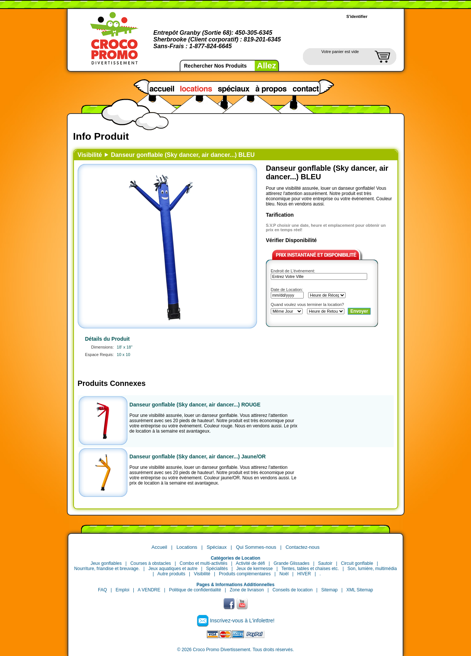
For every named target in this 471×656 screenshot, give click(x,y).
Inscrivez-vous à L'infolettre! (242, 620)
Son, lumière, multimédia (372, 568)
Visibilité (90, 155)
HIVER (304, 573)
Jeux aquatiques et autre (172, 568)
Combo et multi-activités (203, 563)
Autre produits (171, 573)
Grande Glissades (291, 563)
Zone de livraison (247, 589)
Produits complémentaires (245, 573)
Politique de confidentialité (195, 589)
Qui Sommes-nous (256, 547)
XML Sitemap (359, 589)
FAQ (102, 589)
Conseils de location (292, 589)
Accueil (159, 547)
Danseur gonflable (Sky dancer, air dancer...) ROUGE (195, 405)
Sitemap (329, 589)
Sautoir (325, 563)
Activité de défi (250, 563)
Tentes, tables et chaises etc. (310, 568)
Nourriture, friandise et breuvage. (107, 568)
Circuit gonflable (357, 563)
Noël (284, 573)
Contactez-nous (302, 547)
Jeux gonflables (105, 563)
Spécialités (217, 568)
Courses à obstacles (150, 563)
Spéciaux (216, 547)
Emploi (122, 589)
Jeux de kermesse (254, 568)
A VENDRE (149, 589)
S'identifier (356, 16)
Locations (186, 547)
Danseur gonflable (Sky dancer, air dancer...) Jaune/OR (198, 456)
